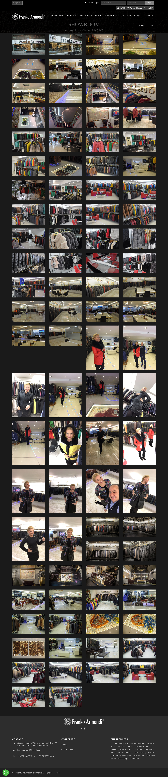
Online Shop (68, 750)
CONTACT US (149, 15)
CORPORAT (71, 15)
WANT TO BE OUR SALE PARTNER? (135, 8)
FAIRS (137, 15)
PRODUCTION (111, 15)
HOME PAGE (57, 15)
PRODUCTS (126, 15)
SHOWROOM (86, 15)
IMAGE (98, 15)
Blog (65, 744)
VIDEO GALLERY (147, 26)
